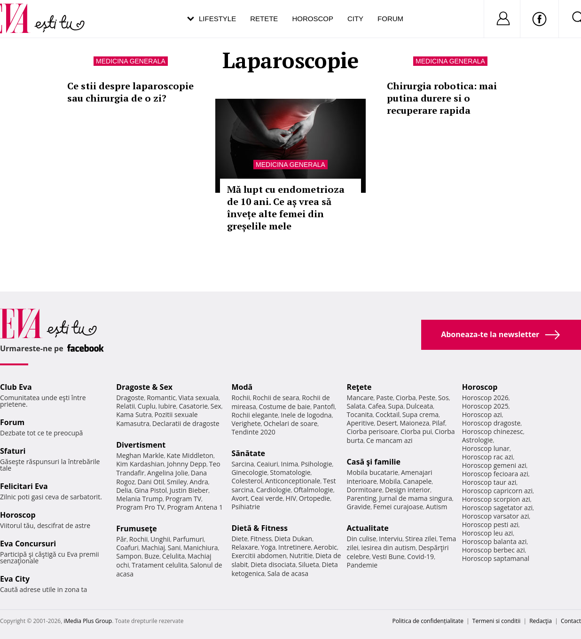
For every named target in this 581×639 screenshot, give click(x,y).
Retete (264, 19)
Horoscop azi (482, 414)
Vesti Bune (388, 556)
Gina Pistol (150, 490)
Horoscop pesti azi (490, 524)
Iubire (167, 406)
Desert (387, 422)
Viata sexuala (198, 397)
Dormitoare (365, 489)
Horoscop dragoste (491, 422)
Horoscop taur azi (489, 482)
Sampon (128, 556)
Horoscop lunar (486, 448)
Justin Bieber (189, 490)
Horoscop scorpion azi (496, 499)
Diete (239, 538)
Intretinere (294, 547)
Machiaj (153, 547)
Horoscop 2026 (485, 397)
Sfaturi (12, 451)
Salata (356, 406)
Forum (390, 19)
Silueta (308, 564)
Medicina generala (130, 61)
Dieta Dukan (293, 538)
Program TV (183, 498)
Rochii (138, 539)
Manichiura (200, 547)
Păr (121, 539)
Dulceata (419, 406)
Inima (289, 463)
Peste (426, 397)
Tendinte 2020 (253, 431)
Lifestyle (217, 19)
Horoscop (312, 19)
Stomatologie (290, 472)
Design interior (407, 489)
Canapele (417, 481)
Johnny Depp (186, 463)
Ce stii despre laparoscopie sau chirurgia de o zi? (130, 91)
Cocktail (388, 414)
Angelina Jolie (167, 472)
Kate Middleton (189, 455)
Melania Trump (139, 498)
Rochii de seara (276, 397)
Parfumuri (188, 539)
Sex (216, 406)
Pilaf (438, 422)
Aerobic (325, 547)
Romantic (161, 397)
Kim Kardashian (140, 463)
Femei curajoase (398, 506)
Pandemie (362, 564)
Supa (396, 406)
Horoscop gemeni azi (494, 465)
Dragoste (130, 397)
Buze (151, 556)
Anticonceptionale (293, 480)
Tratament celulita (160, 564)
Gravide (359, 506)
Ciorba (406, 397)
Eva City (15, 579)
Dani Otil (151, 481)
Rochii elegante (254, 414)
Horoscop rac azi (487, 456)
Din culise (362, 538)
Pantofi (324, 406)
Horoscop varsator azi (495, 516)
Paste (384, 397)
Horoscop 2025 (485, 406)
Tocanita (360, 414)
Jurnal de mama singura (415, 498)
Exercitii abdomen (258, 555)
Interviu (390, 538)
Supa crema (420, 414)
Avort (239, 498)
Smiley (177, 481)
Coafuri (127, 547)
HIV (290, 498)
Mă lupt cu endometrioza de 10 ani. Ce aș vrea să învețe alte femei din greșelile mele (286, 207)
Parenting (362, 498)
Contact (571, 621)
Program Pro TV (140, 507)
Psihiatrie (245, 506)
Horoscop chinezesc (492, 431)
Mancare (360, 397)
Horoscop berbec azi (493, 549)
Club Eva (16, 387)
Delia (124, 490)
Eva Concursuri (28, 543)
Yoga (268, 547)
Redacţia (540, 621)
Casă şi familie (373, 462)
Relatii (125, 406)
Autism (437, 506)
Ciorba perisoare (372, 431)
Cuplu (147, 406)
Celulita (173, 556)
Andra (198, 481)
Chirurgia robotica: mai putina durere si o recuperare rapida (442, 98)
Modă (241, 387)
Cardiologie (273, 489)
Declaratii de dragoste (186, 423)
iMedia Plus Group (87, 621)
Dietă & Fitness (259, 528)
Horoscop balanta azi (494, 541)
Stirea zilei (420, 538)
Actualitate (368, 528)
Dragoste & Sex (144, 387)
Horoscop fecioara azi (495, 473)
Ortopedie (314, 498)
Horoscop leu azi (487, 533)
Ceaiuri (267, 463)
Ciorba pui (416, 431)
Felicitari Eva (24, 486)
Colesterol (246, 480)
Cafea (376, 406)
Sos (443, 397)
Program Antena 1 (195, 507)
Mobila (389, 481)
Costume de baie (284, 406)
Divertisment (140, 445)
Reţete (359, 387)
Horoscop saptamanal (495, 558)
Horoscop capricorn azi (497, 490)
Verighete (245, 423)
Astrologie (477, 439)
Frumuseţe (136, 528)
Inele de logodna (306, 414)
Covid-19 (420, 556)
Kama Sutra (133, 414)
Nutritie (301, 555)
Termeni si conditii (496, 621)
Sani (174, 547)
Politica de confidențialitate (428, 621)
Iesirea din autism (388, 547)
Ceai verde (267, 498)
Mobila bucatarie (373, 472)
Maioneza (414, 422)
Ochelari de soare (290, 423)
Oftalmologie (313, 489)
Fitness (261, 538)
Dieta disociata (273, 564)
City (355, 19)
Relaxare (244, 547)
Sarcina (242, 463)
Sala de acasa (287, 573)
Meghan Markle (140, 455)
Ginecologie (249, 472)
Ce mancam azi (389, 440)
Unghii (160, 539)
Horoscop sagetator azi (497, 507)
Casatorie (193, 406)
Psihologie (316, 463)
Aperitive (360, 422)
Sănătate (248, 453)
